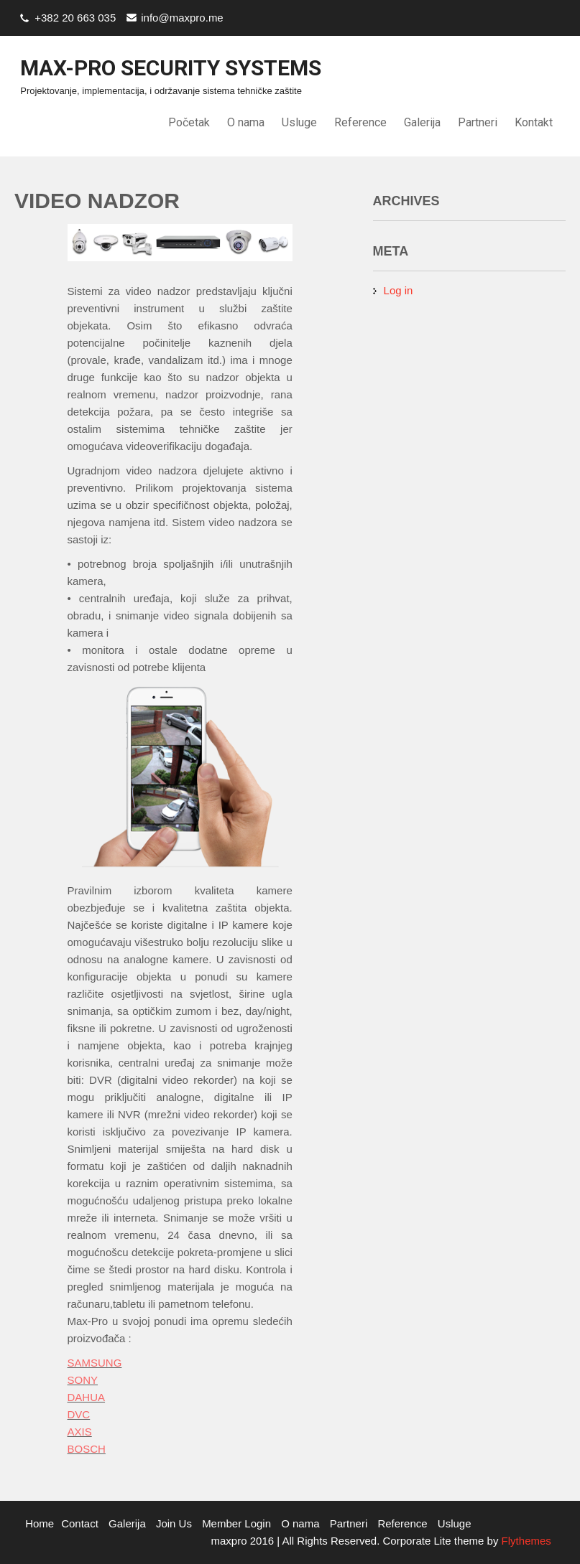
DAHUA (87, 1397)
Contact (79, 1523)
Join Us (174, 1523)
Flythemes (524, 1541)
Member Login (236, 1523)
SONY (83, 1380)
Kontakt (534, 122)
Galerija (422, 122)
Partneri (477, 122)
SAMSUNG (95, 1363)
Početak (189, 122)
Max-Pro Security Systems (170, 67)
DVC (79, 1414)
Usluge (299, 122)
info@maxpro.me (182, 17)
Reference (360, 122)
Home (39, 1523)
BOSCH (87, 1449)
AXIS (80, 1431)
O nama (245, 122)
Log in (398, 290)
